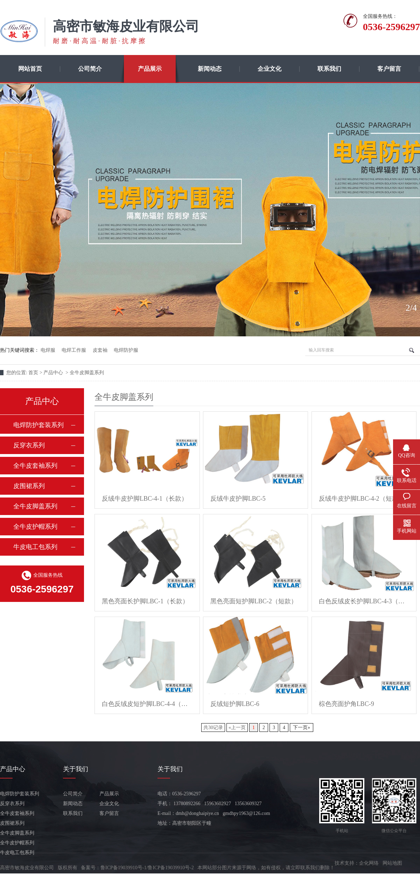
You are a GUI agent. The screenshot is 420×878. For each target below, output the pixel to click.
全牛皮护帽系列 (35, 526)
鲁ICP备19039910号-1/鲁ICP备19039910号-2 (147, 867)
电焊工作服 (74, 350)
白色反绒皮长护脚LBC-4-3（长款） (364, 601)
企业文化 (269, 69)
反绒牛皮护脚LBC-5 (238, 498)
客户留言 (389, 69)
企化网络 (369, 863)
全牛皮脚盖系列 (87, 372)
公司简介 (90, 69)
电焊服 (48, 350)
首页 (34, 372)
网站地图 (392, 863)
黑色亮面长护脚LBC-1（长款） (145, 601)
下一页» (301, 727)
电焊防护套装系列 (38, 424)
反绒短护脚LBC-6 (234, 703)
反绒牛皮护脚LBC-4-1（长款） (145, 498)
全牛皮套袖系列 (35, 465)
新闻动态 (210, 69)
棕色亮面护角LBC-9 (346, 703)
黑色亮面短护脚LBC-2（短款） (253, 601)
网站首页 (30, 69)
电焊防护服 (126, 350)
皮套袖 (100, 350)
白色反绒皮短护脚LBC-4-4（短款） (147, 703)
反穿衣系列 (29, 445)
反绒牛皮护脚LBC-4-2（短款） (362, 498)
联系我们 (329, 69)
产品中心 (53, 372)
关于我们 (75, 769)
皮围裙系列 (29, 485)
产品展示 (150, 69)
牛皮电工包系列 (35, 546)
